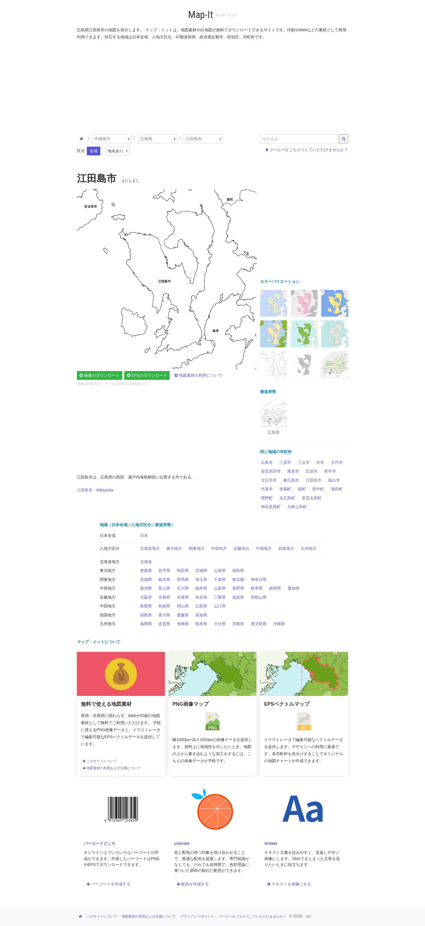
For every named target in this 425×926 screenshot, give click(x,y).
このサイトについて (100, 761)
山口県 (220, 606)
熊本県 (201, 623)
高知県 (201, 615)
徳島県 (146, 615)
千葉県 (220, 579)
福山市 (334, 480)
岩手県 (164, 570)
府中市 (330, 471)
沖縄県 (279, 623)
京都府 (164, 597)
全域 (94, 151)
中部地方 (219, 548)
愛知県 (294, 588)
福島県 (238, 570)
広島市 (267, 462)
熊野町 (267, 498)
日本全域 (108, 535)
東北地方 (174, 548)
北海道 (146, 561)
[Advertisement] (212, 86)
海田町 (337, 489)
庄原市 (312, 471)
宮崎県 (238, 623)
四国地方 (286, 548)
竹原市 (267, 489)
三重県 (220, 597)
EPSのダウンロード (147, 375)
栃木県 (164, 579)
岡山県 (183, 606)
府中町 (318, 489)
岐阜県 (257, 588)
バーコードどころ (99, 843)
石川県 (183, 588)
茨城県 (146, 579)
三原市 (285, 462)
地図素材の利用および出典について (112, 768)
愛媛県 (183, 615)
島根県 (164, 606)
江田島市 (314, 480)
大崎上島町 (297, 506)
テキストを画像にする (289, 884)
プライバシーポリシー (197, 916)
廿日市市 (269, 480)
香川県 (164, 615)
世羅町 (285, 489)
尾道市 (293, 471)
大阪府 (146, 597)
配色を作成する (193, 884)
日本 (144, 535)
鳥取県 (146, 606)
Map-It (200, 15)
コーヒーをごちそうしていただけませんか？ (307, 149)
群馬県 (183, 579)
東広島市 (291, 480)
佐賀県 (164, 623)
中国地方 (264, 548)
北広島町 (287, 498)
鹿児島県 (259, 623)
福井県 (201, 588)
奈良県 (201, 597)
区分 (81, 150)
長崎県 (183, 623)
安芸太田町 (312, 498)
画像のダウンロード (99, 375)
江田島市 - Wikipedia (95, 490)
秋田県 (183, 570)
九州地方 (308, 548)
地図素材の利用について (198, 375)
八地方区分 (109, 548)
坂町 (302, 489)
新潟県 (146, 588)
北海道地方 (150, 548)
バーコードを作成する (108, 884)
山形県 (220, 570)
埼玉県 (201, 579)
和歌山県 (259, 597)
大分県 (220, 623)
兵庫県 (183, 597)
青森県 (146, 570)
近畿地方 (241, 548)
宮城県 (201, 570)
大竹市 (337, 462)
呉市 (320, 462)
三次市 (304, 462)
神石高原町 (271, 506)
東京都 (238, 579)
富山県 (164, 588)
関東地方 (197, 548)
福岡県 (146, 623)
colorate (182, 843)
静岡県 (275, 588)
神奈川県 (259, 579)
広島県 (201, 606)
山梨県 (220, 588)
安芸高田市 (271, 471)
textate (270, 843)
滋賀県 (238, 597)
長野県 (238, 588)
